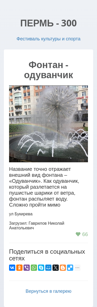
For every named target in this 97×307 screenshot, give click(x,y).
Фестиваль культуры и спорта (48, 38)
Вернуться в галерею (48, 291)
